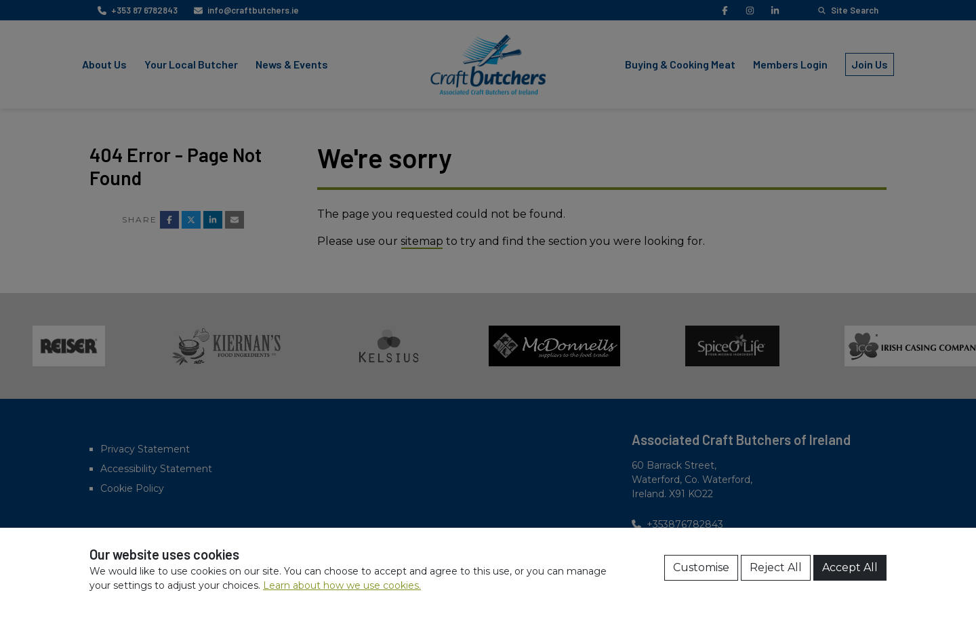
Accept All (850, 567)
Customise (701, 567)
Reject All (776, 567)
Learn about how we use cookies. (342, 585)
